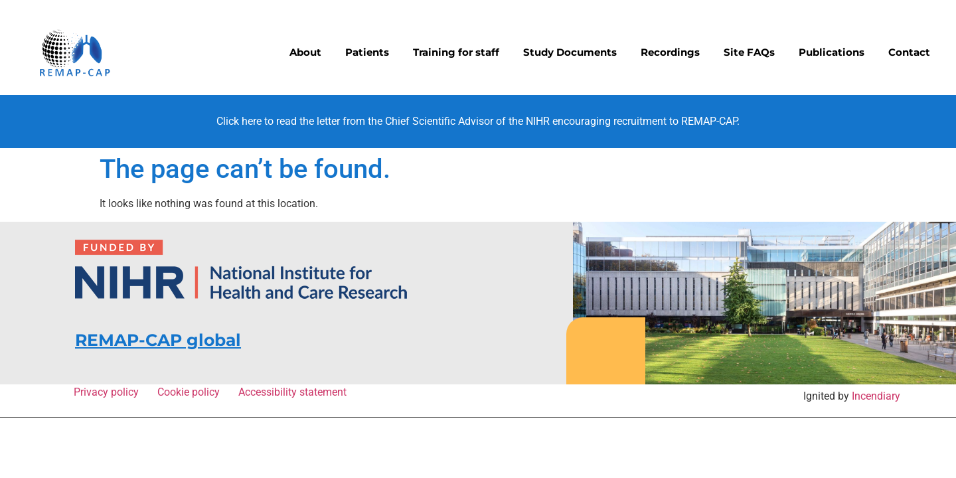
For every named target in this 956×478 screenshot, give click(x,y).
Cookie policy (191, 392)
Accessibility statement (292, 392)
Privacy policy (109, 392)
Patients (367, 52)
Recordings (670, 52)
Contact (909, 52)
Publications (831, 52)
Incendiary (876, 396)
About (305, 52)
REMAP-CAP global (158, 340)
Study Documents (570, 52)
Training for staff (456, 52)
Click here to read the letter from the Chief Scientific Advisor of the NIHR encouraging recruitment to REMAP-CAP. (478, 121)
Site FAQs (749, 52)
